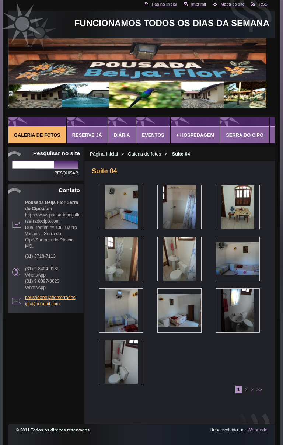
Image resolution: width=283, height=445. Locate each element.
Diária (122, 135)
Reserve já (87, 135)
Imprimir (198, 4)
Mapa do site (232, 4)
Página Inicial (164, 4)
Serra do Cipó (244, 135)
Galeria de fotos (144, 154)
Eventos (153, 135)
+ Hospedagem (195, 135)
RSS (263, 4)
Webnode (257, 429)
